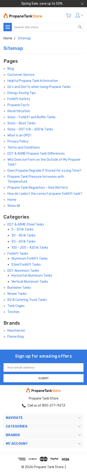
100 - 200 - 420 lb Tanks (29, 248)
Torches (13, 312)
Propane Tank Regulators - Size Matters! (37, 188)
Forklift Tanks (17, 254)
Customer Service (21, 75)
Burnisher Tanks (19, 288)
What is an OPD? (19, 135)
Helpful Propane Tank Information (32, 81)
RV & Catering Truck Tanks (27, 300)
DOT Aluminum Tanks (23, 271)
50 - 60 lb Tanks (23, 241)
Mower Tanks (17, 294)
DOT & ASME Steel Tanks (25, 224)
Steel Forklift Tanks (26, 265)
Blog (10, 69)
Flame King (15, 337)
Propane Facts (18, 105)
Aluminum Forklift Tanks (29, 259)
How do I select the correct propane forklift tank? (44, 194)
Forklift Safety (18, 99)
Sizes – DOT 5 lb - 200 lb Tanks (30, 129)
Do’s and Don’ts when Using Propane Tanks (39, 87)
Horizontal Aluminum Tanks (31, 276)
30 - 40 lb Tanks (23, 235)
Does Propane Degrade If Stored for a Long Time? (44, 171)
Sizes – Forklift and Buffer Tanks (31, 117)
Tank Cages (16, 306)
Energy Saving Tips (21, 93)
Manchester (16, 331)
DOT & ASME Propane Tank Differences (36, 154)
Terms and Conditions (23, 148)
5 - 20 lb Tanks (22, 229)
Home (11, 200)
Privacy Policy (18, 141)
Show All (13, 206)
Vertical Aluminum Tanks (29, 282)
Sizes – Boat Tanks (21, 123)
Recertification (18, 111)
